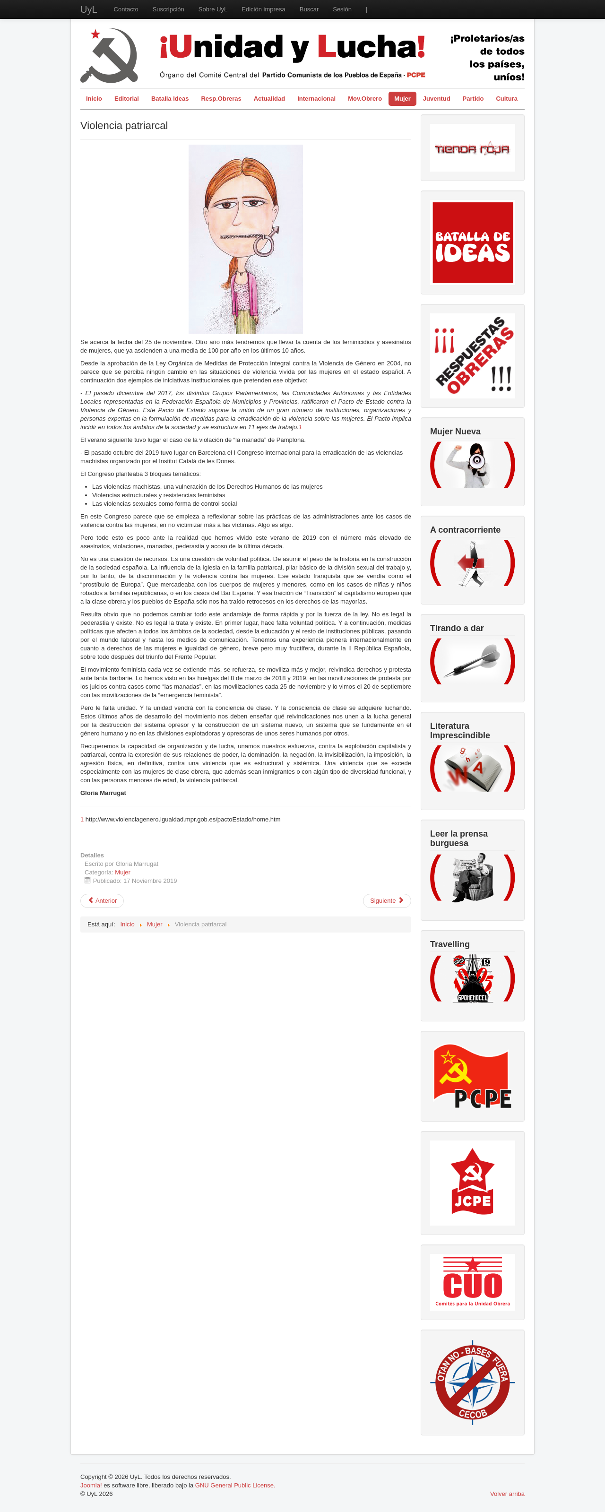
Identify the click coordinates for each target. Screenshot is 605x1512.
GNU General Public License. (235, 1485)
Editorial (126, 98)
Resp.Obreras (221, 98)
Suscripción (168, 9)
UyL (88, 9)
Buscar (309, 9)
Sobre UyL (213, 9)
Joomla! (91, 1485)
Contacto (126, 9)
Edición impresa (263, 9)
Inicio (94, 98)
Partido (473, 98)
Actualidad (269, 98)
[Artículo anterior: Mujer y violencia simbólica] (102, 901)
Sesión (342, 9)
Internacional (316, 98)
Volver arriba (507, 1493)
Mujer (402, 98)
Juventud (436, 98)
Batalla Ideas (170, 98)
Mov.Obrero (365, 98)
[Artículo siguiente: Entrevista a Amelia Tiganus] (387, 901)
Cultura (507, 98)
